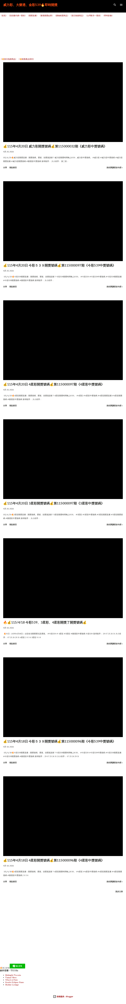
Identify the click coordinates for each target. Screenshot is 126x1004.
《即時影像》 (108, 15)
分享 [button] (5, 167)
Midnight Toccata (13, 975)
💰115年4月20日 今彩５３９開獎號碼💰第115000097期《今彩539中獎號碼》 (59, 265)
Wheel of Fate (11, 980)
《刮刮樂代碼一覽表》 (17, 15)
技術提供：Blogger (63, 996)
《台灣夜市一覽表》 (93, 15)
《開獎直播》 (32, 15)
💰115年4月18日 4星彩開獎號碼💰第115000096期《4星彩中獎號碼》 (53, 860)
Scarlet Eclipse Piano (14, 982)
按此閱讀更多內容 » (115, 167)
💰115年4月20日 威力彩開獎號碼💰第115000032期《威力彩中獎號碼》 (55, 146)
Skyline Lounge (12, 985)
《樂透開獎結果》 (46, 15)
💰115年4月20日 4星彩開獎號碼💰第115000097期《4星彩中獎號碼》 (53, 384)
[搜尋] (114, 4)
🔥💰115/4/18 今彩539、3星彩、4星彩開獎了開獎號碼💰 (45, 622)
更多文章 (119, 891)
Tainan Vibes (10, 977)
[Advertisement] (63, 37)
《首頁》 (3, 15)
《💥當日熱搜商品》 (8, 59)
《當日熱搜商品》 (77, 15)
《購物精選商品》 (61, 15)
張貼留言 (13, 167)
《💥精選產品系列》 (26, 59)
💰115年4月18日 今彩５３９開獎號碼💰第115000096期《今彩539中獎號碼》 (59, 741)
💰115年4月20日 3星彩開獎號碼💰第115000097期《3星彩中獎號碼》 (53, 503)
